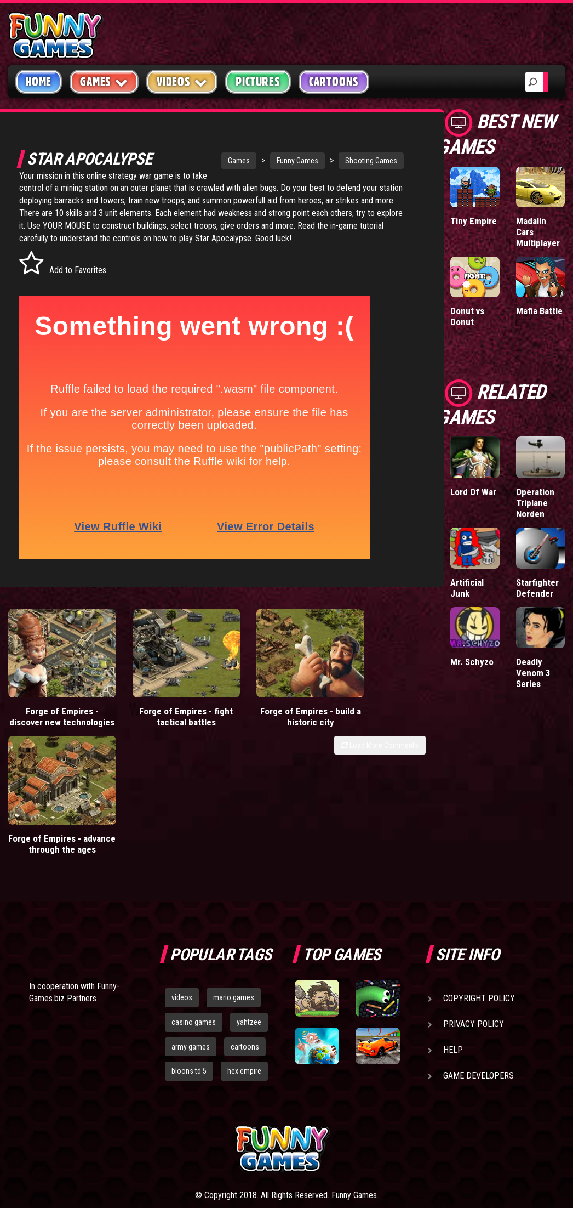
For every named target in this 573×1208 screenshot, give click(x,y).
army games (190, 947)
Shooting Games (353, 160)
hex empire (244, 971)
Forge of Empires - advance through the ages (372, 720)
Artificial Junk (467, 588)
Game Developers (478, 976)
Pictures (258, 81)
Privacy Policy (473, 924)
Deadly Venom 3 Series (533, 672)
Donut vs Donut (467, 316)
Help (453, 950)
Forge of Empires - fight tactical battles (159, 714)
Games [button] (104, 81)
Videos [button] (182, 81)
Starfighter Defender (537, 588)
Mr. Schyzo (472, 661)
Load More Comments (380, 754)
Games (221, 160)
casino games (193, 922)
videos (181, 897)
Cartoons (334, 81)
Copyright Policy (479, 898)
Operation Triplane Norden (535, 502)
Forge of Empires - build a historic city (265, 714)
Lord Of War (473, 491)
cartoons (245, 947)
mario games (233, 897)
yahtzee (249, 922)
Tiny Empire (473, 220)
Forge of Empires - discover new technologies (53, 720)
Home (38, 81)
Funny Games (279, 160)
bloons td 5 (189, 971)
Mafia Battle (539, 310)
